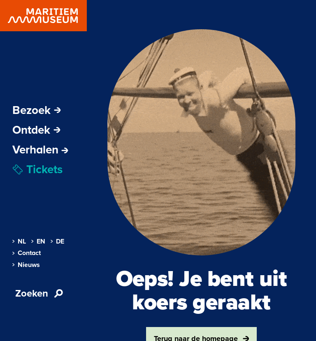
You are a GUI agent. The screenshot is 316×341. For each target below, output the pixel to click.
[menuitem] (40, 150)
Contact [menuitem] (26, 253)
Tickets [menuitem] (37, 169)
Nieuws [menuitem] (26, 265)
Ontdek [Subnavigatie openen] (36, 130)
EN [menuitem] (38, 241)
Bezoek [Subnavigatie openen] (36, 110)
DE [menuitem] (57, 241)
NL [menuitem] (19, 241)
